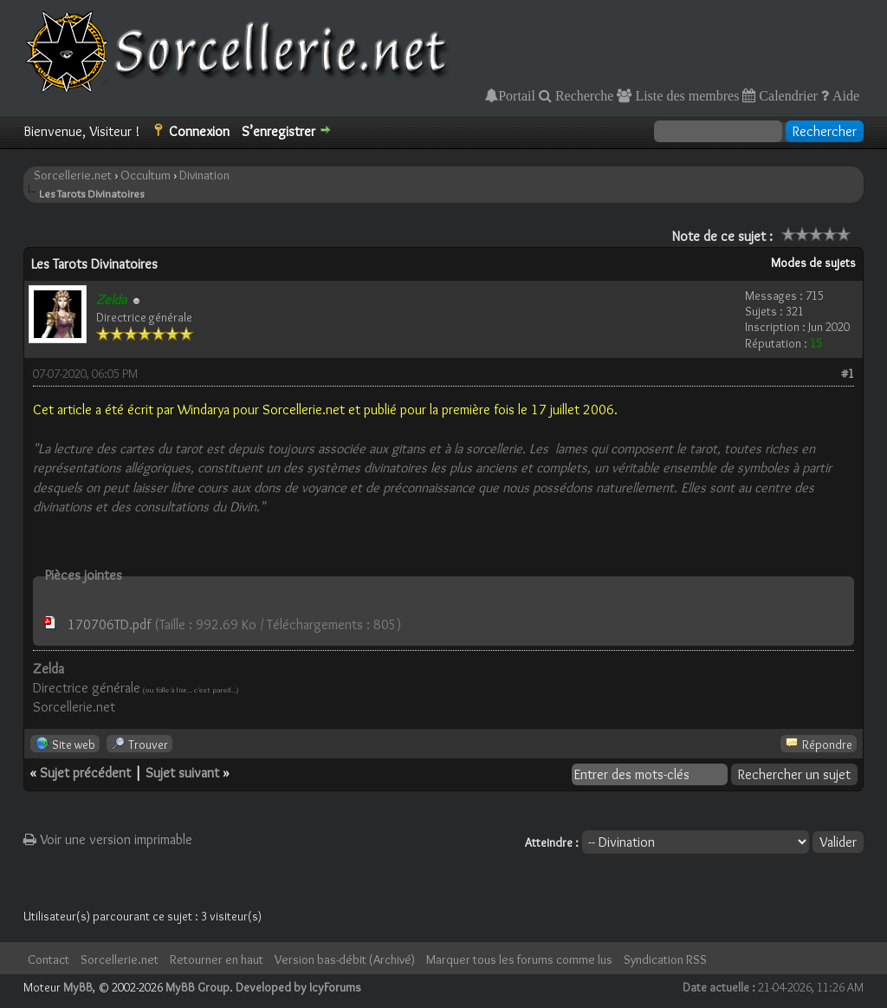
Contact (48, 959)
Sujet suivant (182, 772)
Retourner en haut (216, 959)
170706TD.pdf (109, 624)
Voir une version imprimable (107, 839)
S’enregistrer (278, 131)
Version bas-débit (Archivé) (345, 959)
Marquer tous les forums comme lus (519, 959)
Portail (516, 95)
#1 (847, 373)
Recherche (583, 95)
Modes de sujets (813, 262)
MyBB (78, 987)
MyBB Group (197, 987)
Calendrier (786, 95)
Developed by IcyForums (298, 987)
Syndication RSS (665, 959)
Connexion (199, 131)
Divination (204, 175)
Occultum (145, 175)
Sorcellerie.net (73, 175)
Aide (844, 95)
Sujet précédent (85, 772)
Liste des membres (685, 95)
